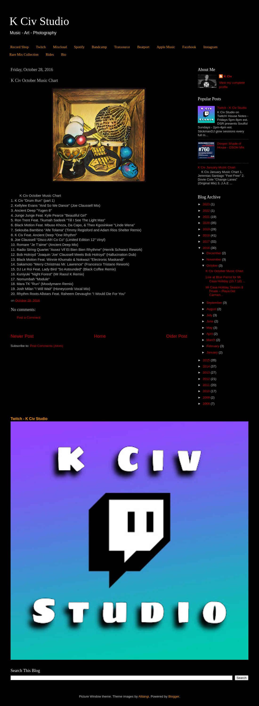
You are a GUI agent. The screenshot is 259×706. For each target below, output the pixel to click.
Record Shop (19, 47)
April (210, 334)
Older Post (176, 336)
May (209, 327)
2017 (207, 241)
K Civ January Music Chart (216, 167)
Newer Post (22, 336)
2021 (207, 217)
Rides (50, 54)
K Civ (228, 76)
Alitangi (143, 696)
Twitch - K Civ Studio (232, 107)
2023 (207, 204)
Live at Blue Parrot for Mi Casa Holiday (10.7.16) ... (225, 279)
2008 (207, 403)
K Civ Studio (39, 21)
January (212, 352)
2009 (207, 397)
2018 (207, 235)
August (211, 309)
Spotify (79, 47)
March (211, 340)
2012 (207, 379)
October (212, 265)
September (214, 302)
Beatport (143, 47)
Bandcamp (99, 47)
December (214, 253)
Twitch (41, 47)
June (210, 321)
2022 (207, 210)
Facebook (189, 47)
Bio (63, 54)
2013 (207, 372)
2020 (207, 223)
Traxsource (122, 47)
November (214, 259)
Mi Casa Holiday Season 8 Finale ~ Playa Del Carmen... (224, 291)
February (213, 346)
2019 (207, 229)
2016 (207, 248)
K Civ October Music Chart (224, 271)
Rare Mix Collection (23, 54)
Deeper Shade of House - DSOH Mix (230, 145)
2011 (207, 385)
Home (100, 336)
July (209, 315)
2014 (207, 366)
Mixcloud (60, 47)
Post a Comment (28, 317)
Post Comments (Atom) (46, 346)
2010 (207, 391)
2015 (207, 360)
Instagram (210, 47)
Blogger (173, 696)
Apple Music (166, 47)
